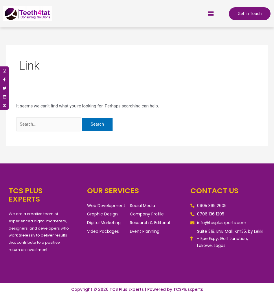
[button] (211, 13)
